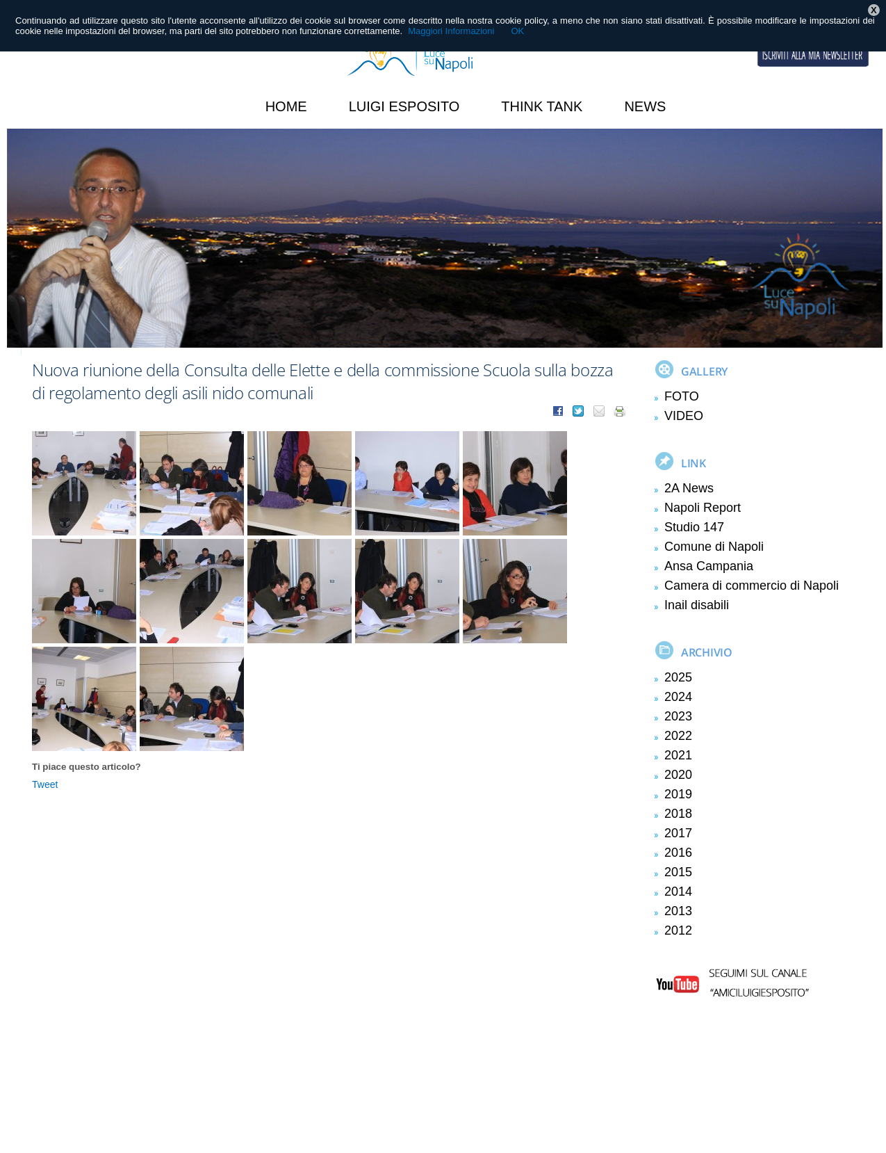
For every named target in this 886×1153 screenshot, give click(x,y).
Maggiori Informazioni (451, 31)
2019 (678, 794)
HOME (286, 106)
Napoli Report (702, 508)
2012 (678, 930)
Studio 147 (694, 527)
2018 (678, 814)
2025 (678, 677)
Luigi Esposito (404, 106)
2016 (678, 853)
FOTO (681, 396)
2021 (678, 755)
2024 (678, 697)
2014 (678, 891)
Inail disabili (696, 605)
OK (517, 31)
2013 (678, 911)
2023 (678, 716)
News (645, 106)
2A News (689, 488)
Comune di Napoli (714, 547)
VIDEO (683, 416)
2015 (678, 872)
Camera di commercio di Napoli (751, 585)
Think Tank (541, 106)
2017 (678, 833)
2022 (678, 736)
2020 (678, 775)
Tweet (45, 784)
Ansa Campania (708, 566)
